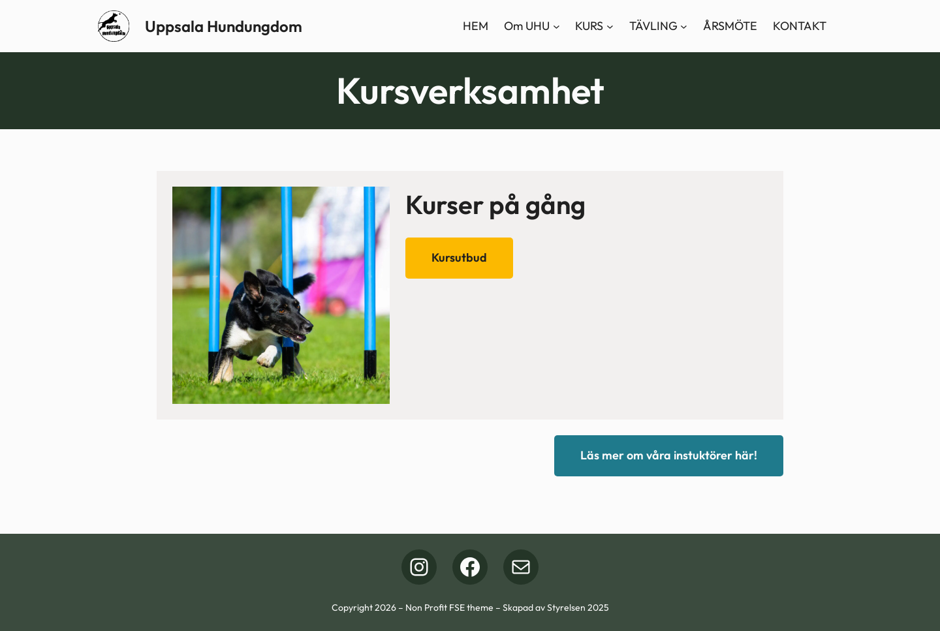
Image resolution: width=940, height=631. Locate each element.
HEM (475, 25)
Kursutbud (459, 257)
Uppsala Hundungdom (223, 26)
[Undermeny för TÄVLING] (683, 26)
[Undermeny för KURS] (610, 26)
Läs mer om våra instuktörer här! (668, 455)
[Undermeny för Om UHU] (556, 26)
